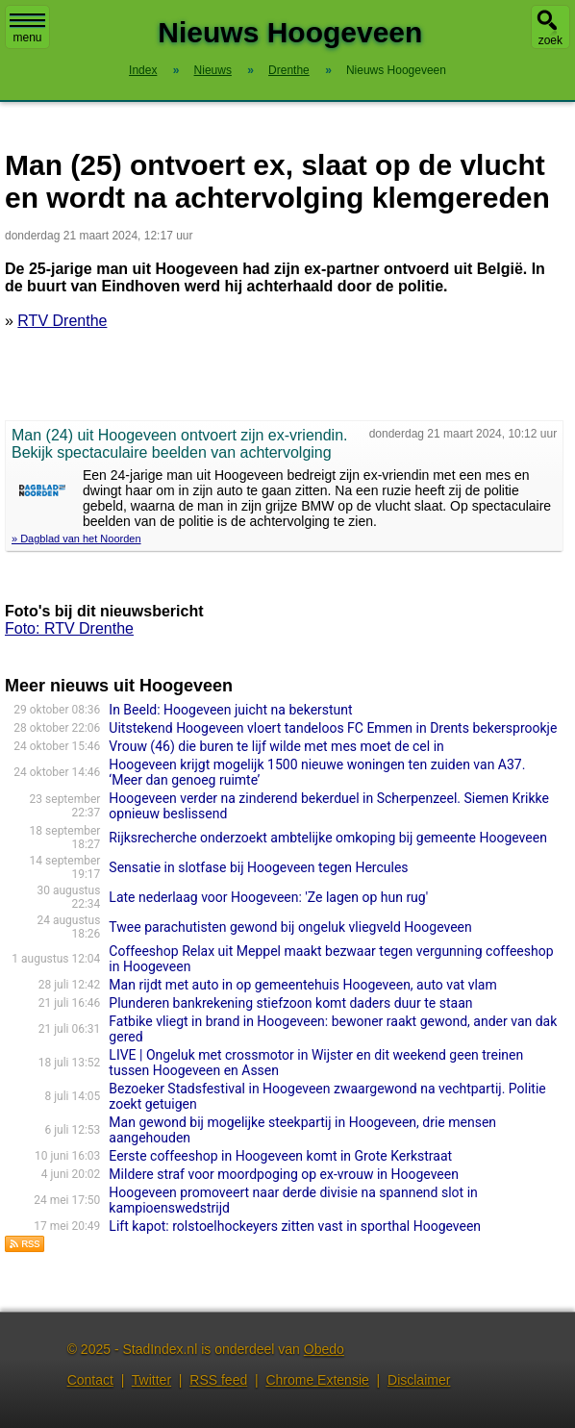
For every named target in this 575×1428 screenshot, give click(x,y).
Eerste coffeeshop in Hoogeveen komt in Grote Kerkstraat (280, 1156)
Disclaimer (419, 1380)
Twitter (151, 1380)
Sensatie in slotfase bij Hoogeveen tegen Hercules (258, 867)
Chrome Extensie (316, 1380)
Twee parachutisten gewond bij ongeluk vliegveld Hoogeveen (290, 927)
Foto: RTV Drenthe (69, 628)
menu (27, 28)
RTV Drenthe (62, 321)
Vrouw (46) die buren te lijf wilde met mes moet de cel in (276, 746)
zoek (550, 40)
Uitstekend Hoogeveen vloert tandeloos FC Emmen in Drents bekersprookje (333, 728)
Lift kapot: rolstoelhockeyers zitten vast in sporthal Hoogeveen (295, 1226)
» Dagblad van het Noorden (76, 538)
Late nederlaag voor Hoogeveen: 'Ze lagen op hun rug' (268, 897)
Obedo (324, 1349)
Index (143, 70)
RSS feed (218, 1380)
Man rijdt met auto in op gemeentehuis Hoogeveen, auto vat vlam (302, 984)
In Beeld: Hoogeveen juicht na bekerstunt (230, 709)
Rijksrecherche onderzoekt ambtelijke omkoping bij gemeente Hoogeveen (328, 837)
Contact (90, 1380)
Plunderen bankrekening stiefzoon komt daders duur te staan (290, 1003)
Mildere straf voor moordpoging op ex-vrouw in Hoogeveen (284, 1174)
